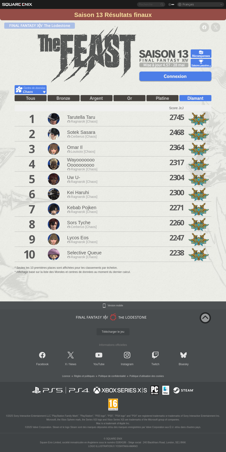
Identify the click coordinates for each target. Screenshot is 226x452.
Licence (66, 376)
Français (188, 4)
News (72, 364)
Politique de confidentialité (112, 376)
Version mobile (115, 305)
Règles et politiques (84, 376)
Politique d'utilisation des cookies (146, 376)
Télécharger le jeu (113, 331)
